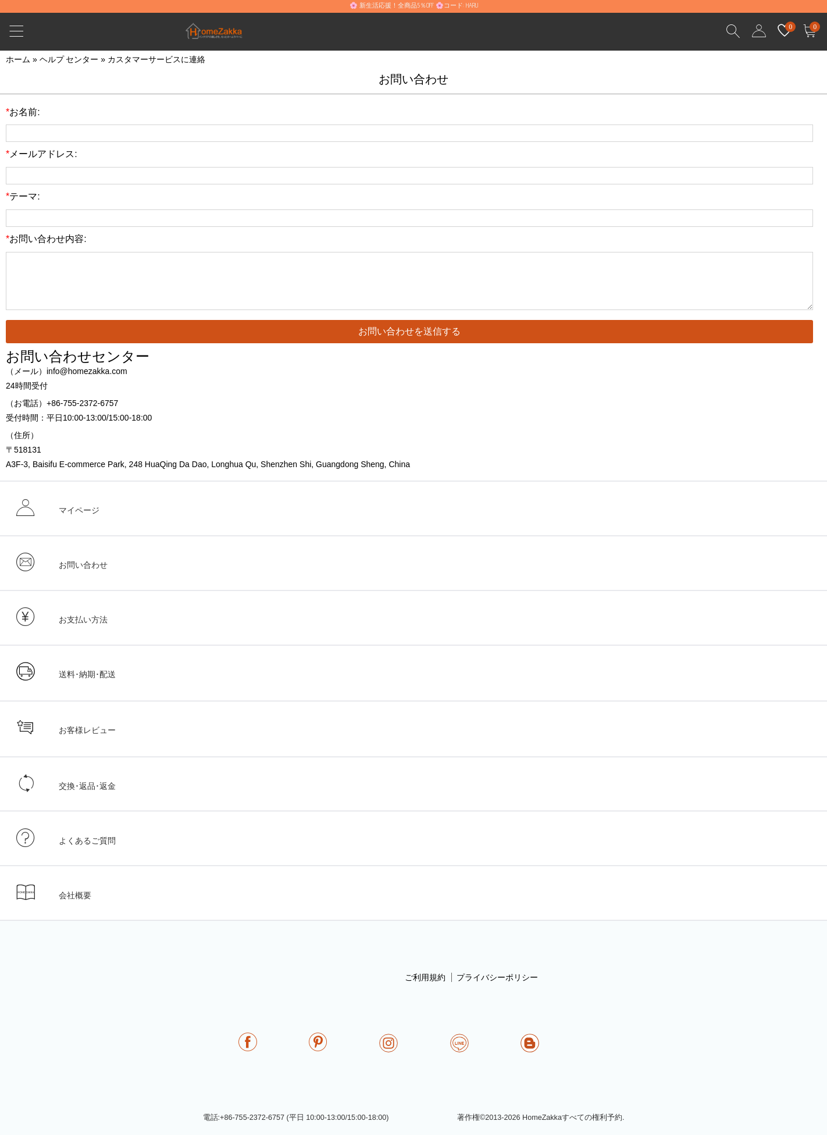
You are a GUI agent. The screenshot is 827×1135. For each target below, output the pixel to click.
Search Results (733, 31)
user (759, 31)
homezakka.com (220, 34)
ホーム (18, 59)
